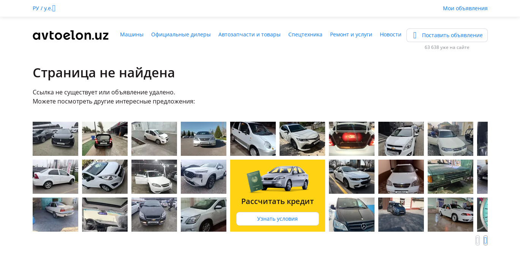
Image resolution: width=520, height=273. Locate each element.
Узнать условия (277, 218)
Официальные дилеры (181, 34)
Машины (132, 34)
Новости (390, 34)
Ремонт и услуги (351, 34)
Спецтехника (305, 34)
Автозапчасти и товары (249, 34)
